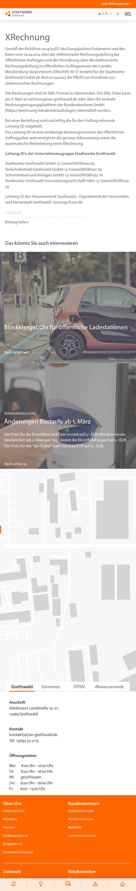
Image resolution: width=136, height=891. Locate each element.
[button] (46, 226)
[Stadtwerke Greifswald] (18, 13)
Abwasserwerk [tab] (109, 687)
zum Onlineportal (115, 4)
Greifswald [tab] (22, 687)
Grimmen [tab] (50, 687)
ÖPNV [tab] (79, 687)
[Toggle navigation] (127, 14)
